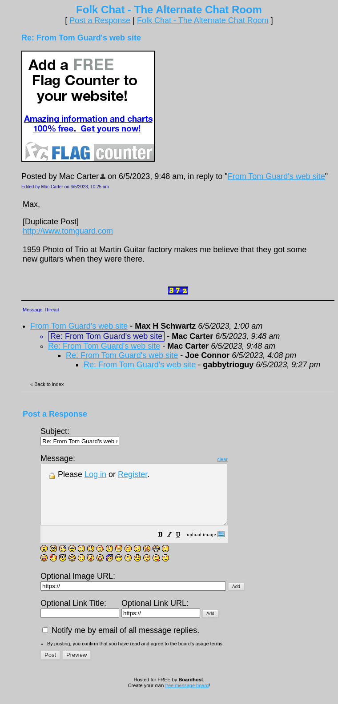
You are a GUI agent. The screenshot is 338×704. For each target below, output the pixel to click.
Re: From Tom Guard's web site (104, 346)
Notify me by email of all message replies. (120, 642)
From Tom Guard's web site (276, 176)
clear (244, 459)
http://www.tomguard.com (68, 231)
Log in (95, 474)
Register (132, 474)
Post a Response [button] (99, 20)
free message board (187, 697)
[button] (182, 547)
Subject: (79, 436)
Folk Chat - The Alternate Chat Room (203, 20)
